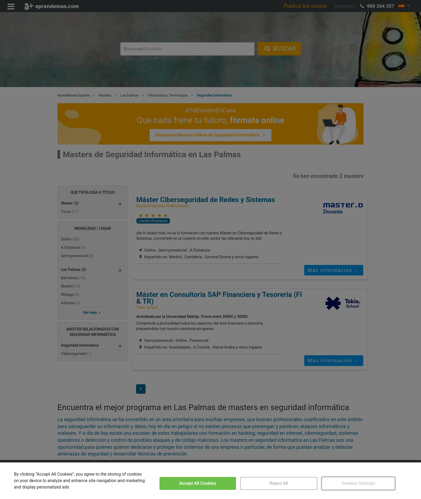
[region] (210, 480)
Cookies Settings (358, 483)
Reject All (279, 483)
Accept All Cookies (197, 483)
